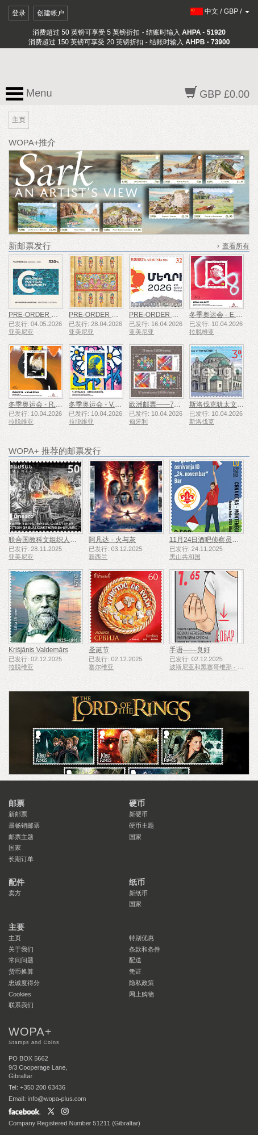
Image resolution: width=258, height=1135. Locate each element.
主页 (15, 937)
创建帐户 (50, 13)
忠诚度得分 (24, 982)
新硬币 (138, 814)
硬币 (137, 803)
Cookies (20, 994)
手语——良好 (189, 650)
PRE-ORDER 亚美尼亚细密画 (114, 315)
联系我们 (21, 1005)
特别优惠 (141, 937)
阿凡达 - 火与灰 (112, 540)
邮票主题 (21, 836)
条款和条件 (144, 949)
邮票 (16, 803)
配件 (16, 882)
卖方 (15, 893)
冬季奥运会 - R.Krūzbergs (47, 404)
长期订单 (21, 859)
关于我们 (21, 949)
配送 (135, 960)
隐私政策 (141, 982)
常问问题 (21, 960)
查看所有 (235, 246)
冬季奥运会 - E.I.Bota (221, 315)
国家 (15, 847)
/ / (220, 11)
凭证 (135, 971)
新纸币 (138, 893)
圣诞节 (99, 650)
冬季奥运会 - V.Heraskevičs (110, 404)
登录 (19, 13)
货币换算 (21, 971)
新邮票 (18, 814)
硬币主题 (141, 825)
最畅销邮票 (24, 825)
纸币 (137, 882)
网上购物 (141, 994)
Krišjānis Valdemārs (38, 650)
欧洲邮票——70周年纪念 (167, 404)
